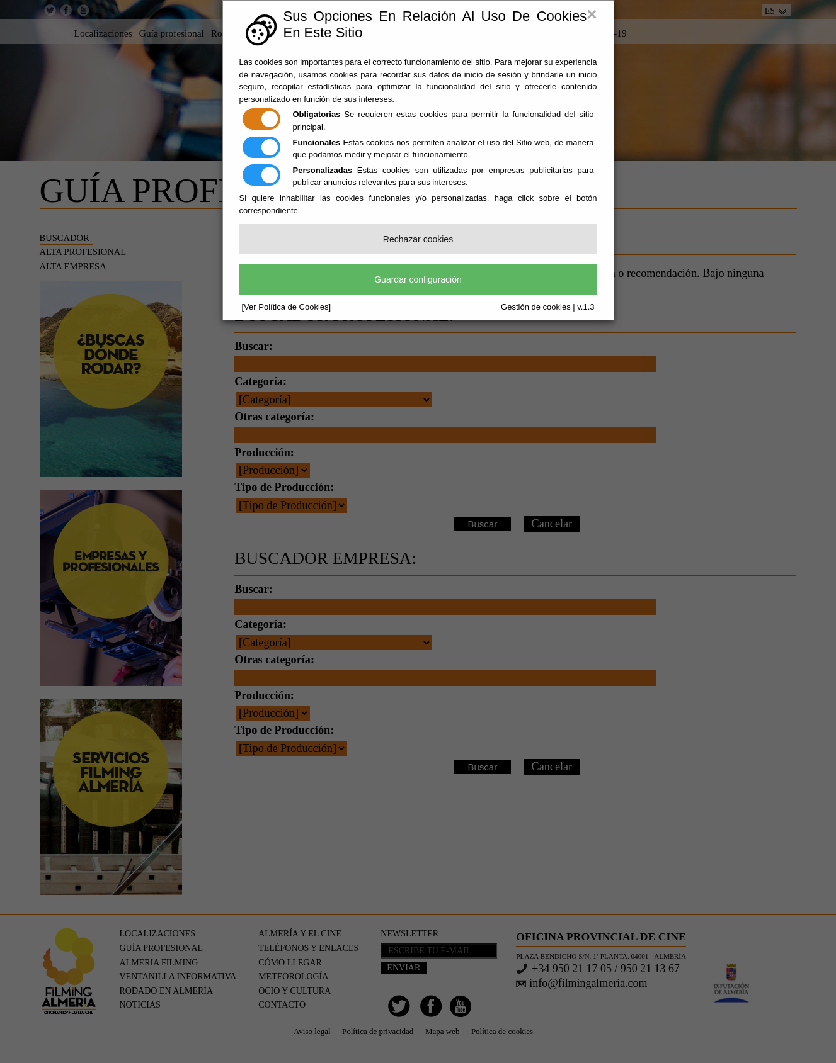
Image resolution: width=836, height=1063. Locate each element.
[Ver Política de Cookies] (286, 307)
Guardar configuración (418, 279)
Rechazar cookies (418, 239)
